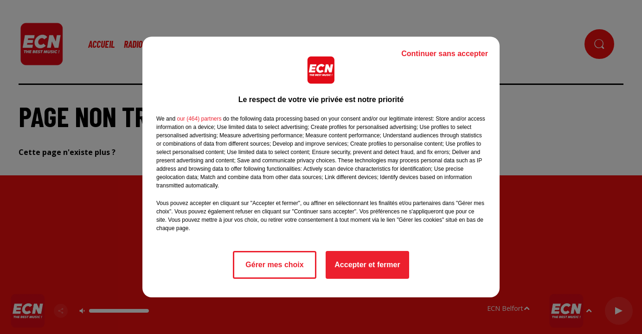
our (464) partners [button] (199, 119)
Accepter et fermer (367, 265)
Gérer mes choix (274, 265)
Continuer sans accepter (444, 54)
